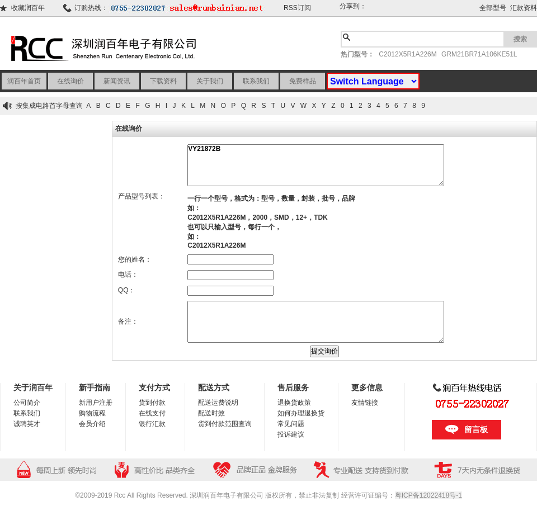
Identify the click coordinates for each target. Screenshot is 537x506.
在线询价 (70, 81)
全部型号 (492, 8)
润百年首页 (24, 81)
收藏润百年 (28, 8)
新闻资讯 (116, 81)
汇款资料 (523, 8)
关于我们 (209, 81)
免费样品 (302, 81)
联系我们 (256, 81)
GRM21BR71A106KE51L (479, 54)
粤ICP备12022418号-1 (428, 495)
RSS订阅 (297, 8)
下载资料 (163, 81)
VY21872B (315, 165)
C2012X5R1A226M (407, 54)
